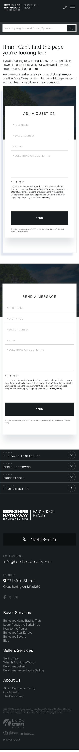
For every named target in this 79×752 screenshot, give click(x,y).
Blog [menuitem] (6, 643)
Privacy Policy (43, 197)
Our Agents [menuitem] (11, 694)
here (63, 74)
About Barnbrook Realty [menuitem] (19, 690)
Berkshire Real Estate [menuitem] (17, 635)
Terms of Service (17, 231)
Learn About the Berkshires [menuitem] (21, 627)
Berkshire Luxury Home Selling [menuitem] (23, 673)
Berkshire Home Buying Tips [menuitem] (22, 623)
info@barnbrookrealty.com (29, 563)
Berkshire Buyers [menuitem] (14, 639)
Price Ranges (14, 478)
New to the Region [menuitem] (15, 631)
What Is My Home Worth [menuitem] (19, 665)
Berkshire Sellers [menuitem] (14, 669)
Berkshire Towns (17, 467)
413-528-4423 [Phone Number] (43, 540)
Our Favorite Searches (21, 456)
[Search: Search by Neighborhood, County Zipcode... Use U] (35, 28)
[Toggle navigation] (72, 7)
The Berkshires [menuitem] (13, 698)
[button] (71, 28)
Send (39, 218)
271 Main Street (21, 585)
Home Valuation (16, 489)
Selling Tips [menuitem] (11, 661)
